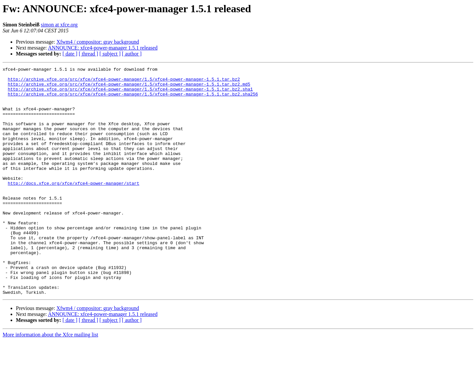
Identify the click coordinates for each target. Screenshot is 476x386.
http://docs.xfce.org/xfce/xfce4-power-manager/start (73, 207)
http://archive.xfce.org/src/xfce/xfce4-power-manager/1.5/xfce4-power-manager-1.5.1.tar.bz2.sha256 (133, 100)
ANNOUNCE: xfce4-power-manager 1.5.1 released (103, 48)
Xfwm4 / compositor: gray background (98, 42)
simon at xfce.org (59, 24)
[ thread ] (88, 54)
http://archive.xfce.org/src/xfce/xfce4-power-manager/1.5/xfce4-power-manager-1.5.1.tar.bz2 (124, 82)
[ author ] (132, 54)
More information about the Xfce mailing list (50, 380)
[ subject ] (110, 54)
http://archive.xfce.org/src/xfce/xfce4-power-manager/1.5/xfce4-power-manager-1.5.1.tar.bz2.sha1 (130, 94)
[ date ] (69, 54)
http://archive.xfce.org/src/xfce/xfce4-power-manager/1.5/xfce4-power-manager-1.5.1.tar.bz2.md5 (129, 88)
